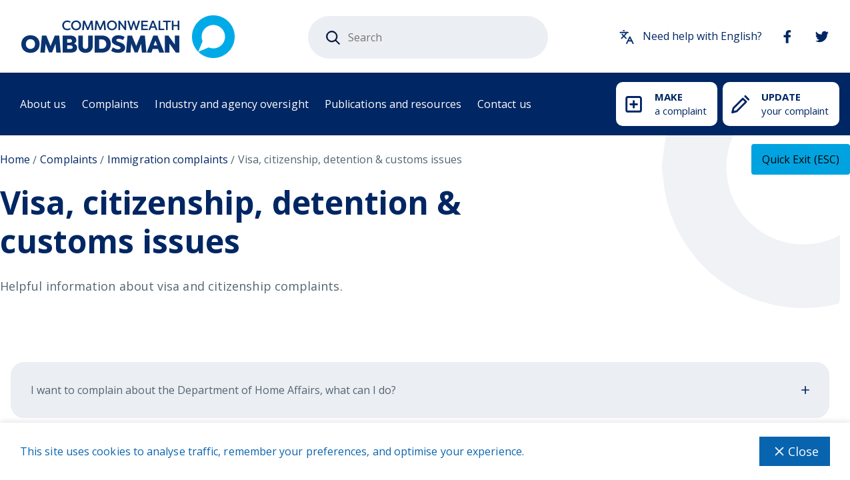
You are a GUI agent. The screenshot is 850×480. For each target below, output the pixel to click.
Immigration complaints (167, 159)
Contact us (504, 104)
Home (15, 159)
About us (43, 104)
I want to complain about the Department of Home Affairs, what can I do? (420, 390)
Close (795, 451)
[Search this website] (428, 37)
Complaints (110, 104)
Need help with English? (690, 37)
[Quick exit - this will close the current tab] (800, 159)
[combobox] (428, 37)
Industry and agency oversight (231, 104)
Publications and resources (393, 104)
